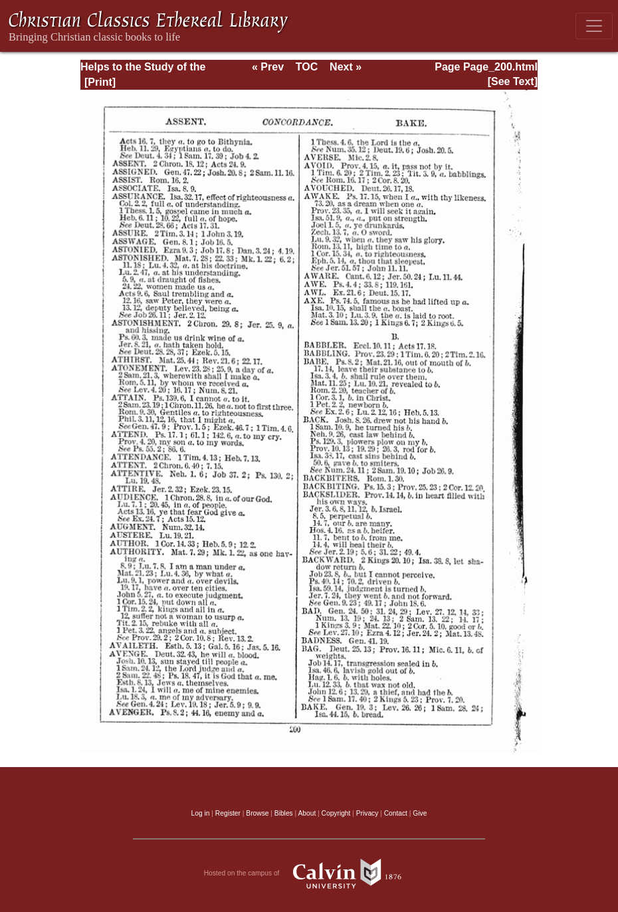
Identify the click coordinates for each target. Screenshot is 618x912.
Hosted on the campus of (309, 873)
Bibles (283, 813)
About (307, 813)
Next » (345, 66)
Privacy (367, 813)
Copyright (336, 813)
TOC (307, 66)
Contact (395, 813)
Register (228, 813)
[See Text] (513, 81)
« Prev (268, 66)
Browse (257, 813)
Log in (200, 813)
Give (420, 813)
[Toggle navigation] (594, 26)
